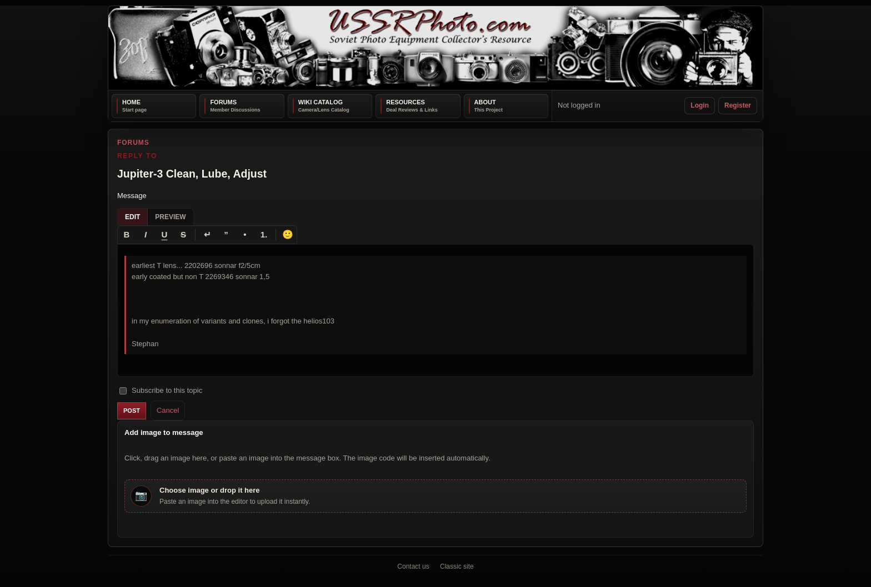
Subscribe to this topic (160, 390)
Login (699, 105)
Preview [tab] (170, 216)
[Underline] (164, 234)
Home (131, 102)
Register (737, 105)
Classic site (457, 566)
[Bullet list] (245, 234)
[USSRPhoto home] (435, 48)
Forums (223, 102)
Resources (405, 102)
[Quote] (226, 234)
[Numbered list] (264, 234)
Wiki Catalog (320, 102)
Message (132, 195)
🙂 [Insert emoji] (287, 234)
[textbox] (435, 310)
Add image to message (163, 432)
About (485, 102)
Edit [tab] (132, 216)
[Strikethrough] (183, 234)
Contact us (413, 566)
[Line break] (207, 234)
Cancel (168, 410)
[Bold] (127, 234)
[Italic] (145, 234)
